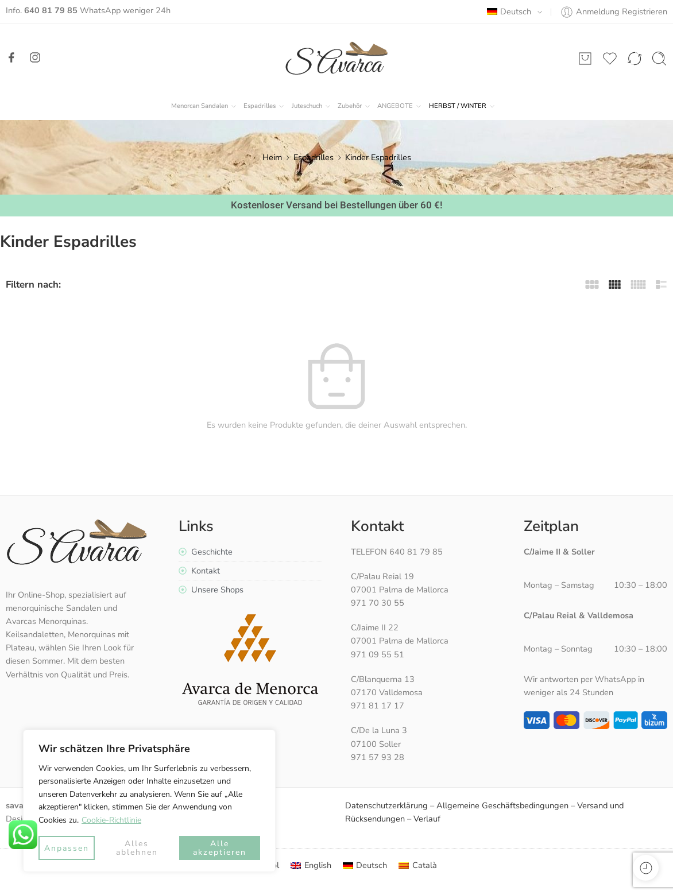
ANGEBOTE (395, 106)
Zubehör (350, 106)
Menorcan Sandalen (199, 106)
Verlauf (426, 818)
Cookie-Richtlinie (111, 820)
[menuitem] (311, 865)
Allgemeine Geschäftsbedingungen (502, 805)
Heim (272, 157)
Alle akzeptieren (219, 848)
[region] (149, 801)
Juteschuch (307, 106)
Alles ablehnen (137, 848)
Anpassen (66, 848)
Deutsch (509, 11)
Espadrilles (259, 106)
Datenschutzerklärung (386, 805)
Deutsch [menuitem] (371, 865)
